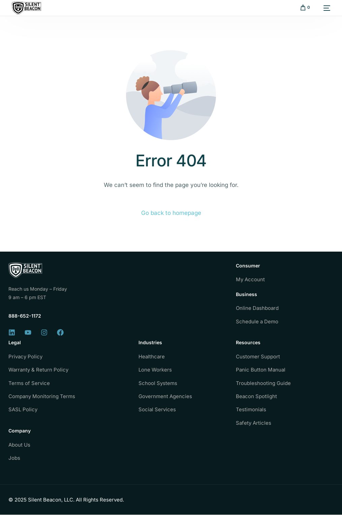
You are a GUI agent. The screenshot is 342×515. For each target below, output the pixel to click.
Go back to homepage (171, 213)
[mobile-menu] (323, 8)
